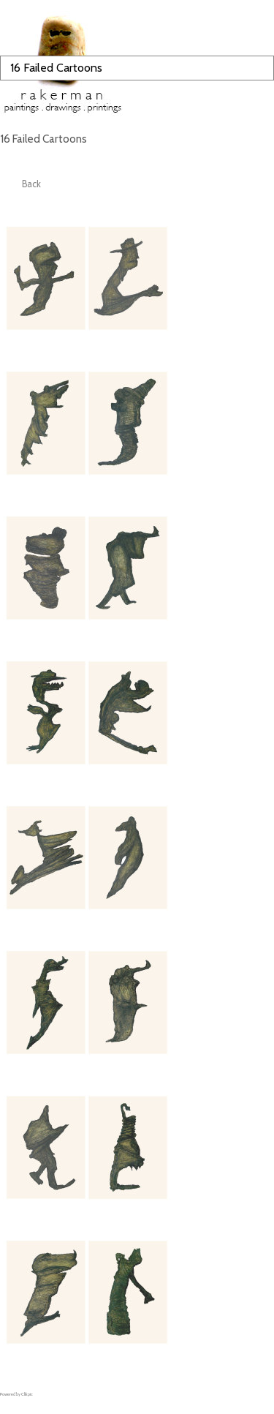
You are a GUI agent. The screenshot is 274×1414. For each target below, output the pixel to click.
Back (31, 183)
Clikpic (27, 1394)
